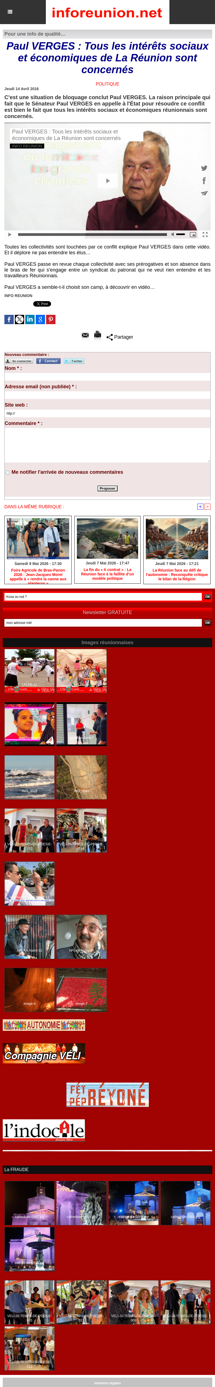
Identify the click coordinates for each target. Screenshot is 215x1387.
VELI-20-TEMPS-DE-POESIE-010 (29, 846)
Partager (120, 337)
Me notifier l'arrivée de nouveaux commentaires (67, 472)
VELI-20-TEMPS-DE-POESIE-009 (133, 1318)
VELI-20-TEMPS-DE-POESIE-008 (185, 1318)
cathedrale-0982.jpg (29, 1217)
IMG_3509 (29, 791)
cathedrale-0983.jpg (185, 1217)
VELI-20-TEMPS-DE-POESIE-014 (81, 846)
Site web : (16, 405)
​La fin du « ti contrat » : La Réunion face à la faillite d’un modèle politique (107, 574)
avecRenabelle (29, 738)
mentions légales (107, 1383)
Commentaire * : (24, 423)
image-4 (29, 1004)
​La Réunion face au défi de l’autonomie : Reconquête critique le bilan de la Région (177, 574)
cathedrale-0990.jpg (29, 1263)
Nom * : (13, 368)
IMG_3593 (81, 791)
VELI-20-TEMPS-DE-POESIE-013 (81, 1318)
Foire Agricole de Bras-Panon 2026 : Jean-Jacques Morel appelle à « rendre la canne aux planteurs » (38, 575)
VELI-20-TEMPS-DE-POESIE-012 (29, 1364)
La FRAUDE (16, 1169)
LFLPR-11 (29, 685)
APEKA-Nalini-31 (29, 950)
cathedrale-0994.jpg (81, 1217)
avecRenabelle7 (81, 738)
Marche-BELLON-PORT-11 (29, 897)
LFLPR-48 (81, 685)
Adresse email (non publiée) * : (41, 386)
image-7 (81, 1004)
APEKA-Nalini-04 (81, 950)
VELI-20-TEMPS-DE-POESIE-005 (29, 1318)
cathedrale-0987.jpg (133, 1217)
